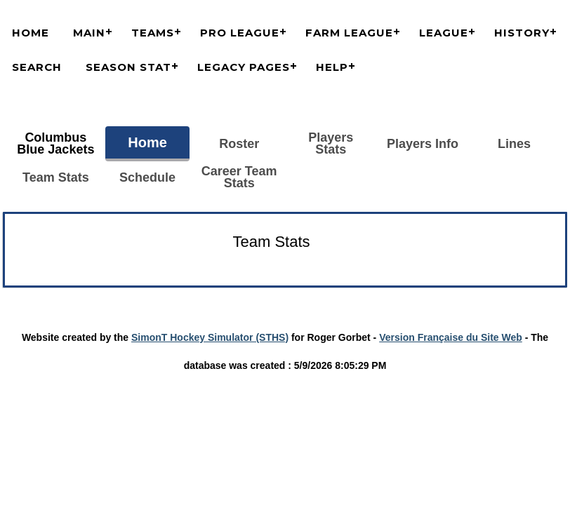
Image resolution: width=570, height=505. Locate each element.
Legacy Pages (243, 67)
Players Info (422, 144)
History (522, 32)
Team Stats (55, 177)
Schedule (147, 177)
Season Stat (128, 67)
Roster (239, 144)
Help (332, 67)
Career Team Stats (239, 177)
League (443, 32)
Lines (514, 144)
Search (37, 67)
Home (30, 32)
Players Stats (330, 143)
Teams (152, 32)
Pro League (239, 32)
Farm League (349, 32)
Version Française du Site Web (450, 337)
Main (89, 32)
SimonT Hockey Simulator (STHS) (210, 337)
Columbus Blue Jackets (55, 143)
